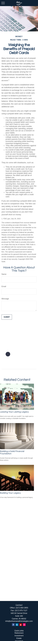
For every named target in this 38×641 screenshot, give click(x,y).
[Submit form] (7, 317)
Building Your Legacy (10, 493)
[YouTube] (20, 624)
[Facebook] (13, 624)
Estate (19, 638)
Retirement (18, 633)
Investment (18, 636)
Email (4, 286)
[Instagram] (24, 624)
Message (5, 299)
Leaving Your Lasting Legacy (14, 412)
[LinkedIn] (17, 624)
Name (4, 274)
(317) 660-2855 (22, 608)
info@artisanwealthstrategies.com (19, 621)
